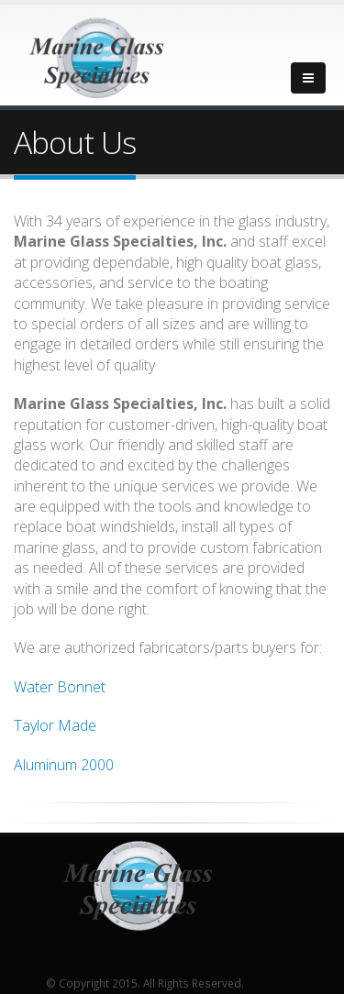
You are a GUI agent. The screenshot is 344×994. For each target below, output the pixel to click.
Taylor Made (55, 725)
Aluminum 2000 (64, 765)
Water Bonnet (59, 687)
